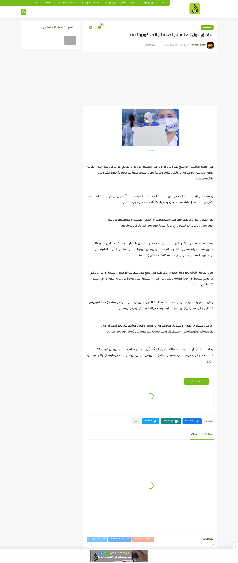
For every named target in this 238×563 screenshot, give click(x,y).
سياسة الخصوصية (91, 3)
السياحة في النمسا (45, 3)
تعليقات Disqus (97, 539)
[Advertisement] (150, 79)
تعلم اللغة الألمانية (68, 3)
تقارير (162, 3)
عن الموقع (111, 3)
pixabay (150, 150)
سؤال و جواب (148, 3)
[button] (192, 421)
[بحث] (23, 12)
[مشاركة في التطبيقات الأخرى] (136, 421)
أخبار (123, 3)
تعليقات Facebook (120, 539)
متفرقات (133, 3)
